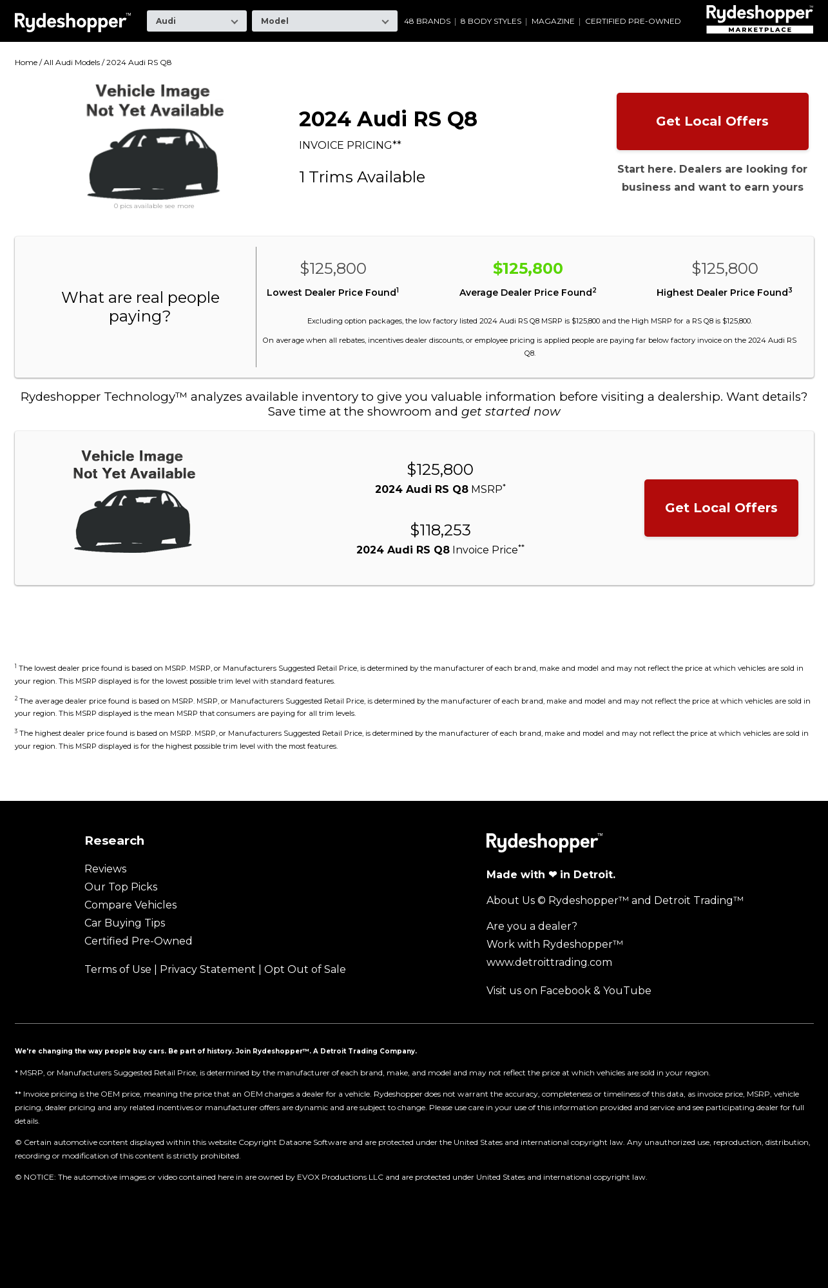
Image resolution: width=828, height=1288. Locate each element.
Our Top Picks (120, 887)
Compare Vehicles (130, 905)
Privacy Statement (208, 969)
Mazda (442, 9)
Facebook (565, 991)
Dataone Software (313, 1142)
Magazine (553, 21)
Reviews (105, 869)
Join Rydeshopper (269, 1051)
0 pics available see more (154, 206)
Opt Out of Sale (305, 969)
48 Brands (427, 21)
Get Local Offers (712, 121)
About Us (510, 900)
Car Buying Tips (124, 923)
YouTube (627, 991)
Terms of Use (117, 969)
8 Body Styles (491, 21)
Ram (561, 9)
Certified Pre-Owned (633, 21)
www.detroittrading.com (549, 962)
